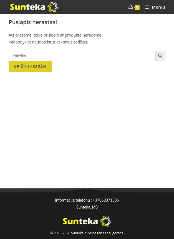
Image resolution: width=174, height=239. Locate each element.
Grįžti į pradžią (30, 66)
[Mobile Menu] (153, 7)
